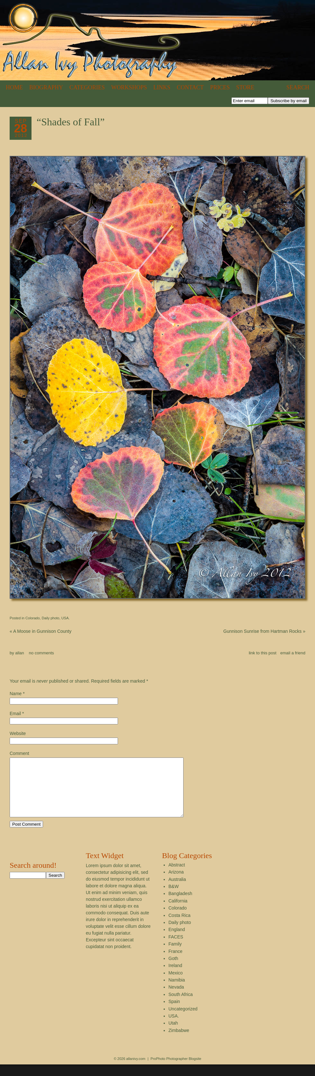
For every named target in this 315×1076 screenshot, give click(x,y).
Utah (173, 1034)
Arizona (176, 883)
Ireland (175, 977)
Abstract (176, 876)
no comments (41, 652)
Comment (19, 753)
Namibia (176, 991)
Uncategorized (182, 1020)
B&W (173, 898)
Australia (177, 890)
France (175, 962)
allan (19, 652)
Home (14, 87)
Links (161, 87)
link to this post (262, 652)
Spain (174, 1013)
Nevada (176, 998)
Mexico (175, 984)
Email (15, 713)
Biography (46, 87)
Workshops (129, 87)
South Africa (180, 1006)
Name (16, 693)
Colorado (32, 618)
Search (297, 87)
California (177, 912)
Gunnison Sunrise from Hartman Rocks (264, 631)
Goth (173, 970)
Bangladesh (180, 905)
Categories (87, 87)
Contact (190, 87)
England (176, 941)
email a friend (292, 652)
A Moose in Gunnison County (40, 631)
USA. (65, 618)
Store (245, 87)
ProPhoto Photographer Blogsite (175, 1070)
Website (18, 733)
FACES (175, 948)
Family (175, 955)
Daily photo (50, 618)
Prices (220, 87)
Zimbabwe (178, 1042)
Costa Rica (179, 926)
